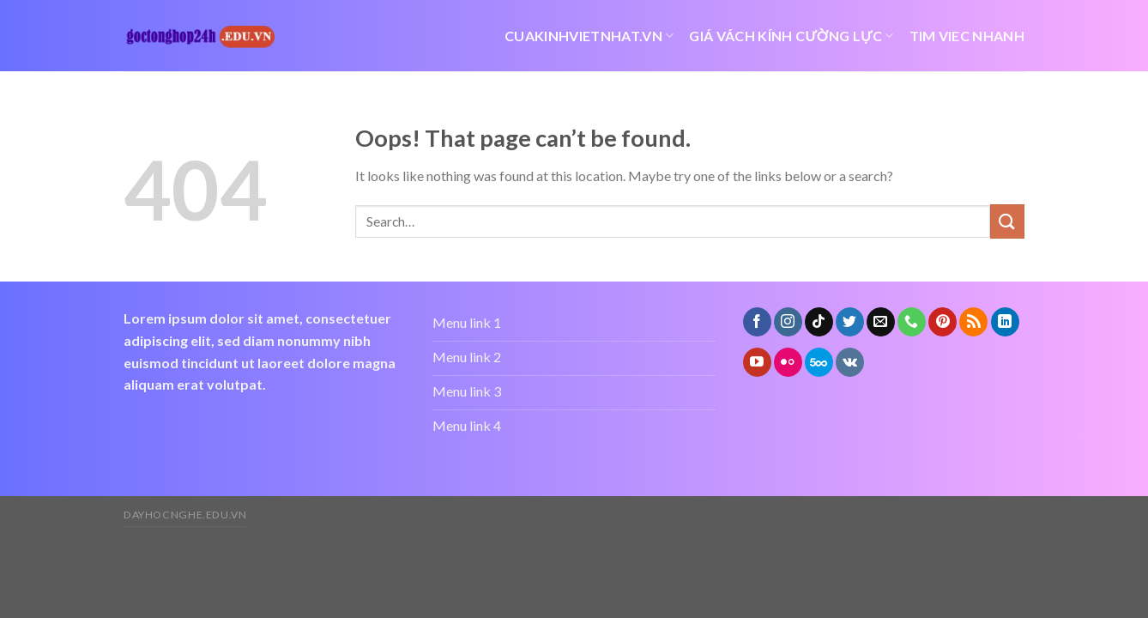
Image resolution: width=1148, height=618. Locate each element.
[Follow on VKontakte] (850, 362)
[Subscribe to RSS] (973, 321)
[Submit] (1007, 221)
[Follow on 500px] (819, 362)
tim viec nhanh (966, 35)
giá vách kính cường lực (791, 36)
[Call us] (911, 321)
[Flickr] (788, 362)
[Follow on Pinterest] (942, 321)
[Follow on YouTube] (757, 362)
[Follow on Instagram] (788, 321)
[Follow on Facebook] (757, 321)
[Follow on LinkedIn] (1005, 321)
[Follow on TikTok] (819, 321)
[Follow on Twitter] (850, 321)
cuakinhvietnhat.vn (589, 36)
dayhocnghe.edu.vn (185, 514)
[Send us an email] (881, 321)
